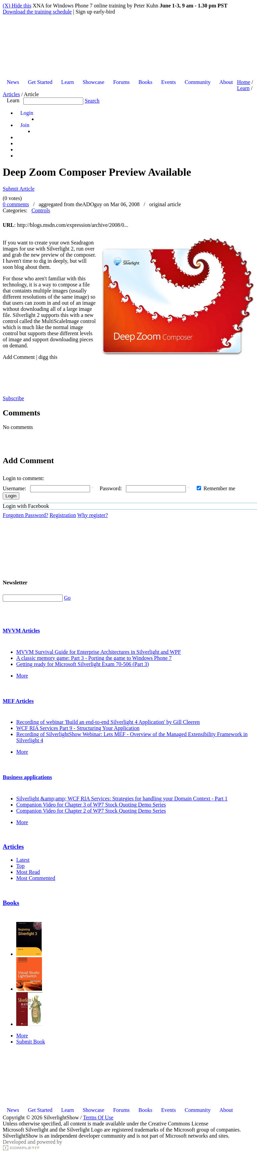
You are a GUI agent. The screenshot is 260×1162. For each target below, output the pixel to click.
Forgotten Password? (25, 515)
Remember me (219, 488)
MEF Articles (18, 701)
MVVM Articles (21, 630)
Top (20, 866)
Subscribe (13, 398)
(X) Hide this (17, 5)
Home (243, 82)
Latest (22, 860)
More (22, 676)
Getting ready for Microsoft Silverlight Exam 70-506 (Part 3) (82, 664)
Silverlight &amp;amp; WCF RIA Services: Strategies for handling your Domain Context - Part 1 (122, 798)
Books (11, 902)
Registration (62, 515)
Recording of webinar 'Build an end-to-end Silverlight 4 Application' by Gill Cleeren (108, 722)
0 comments (16, 204)
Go (67, 598)
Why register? (92, 515)
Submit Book (30, 1042)
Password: (111, 488)
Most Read (28, 872)
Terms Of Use (98, 1117)
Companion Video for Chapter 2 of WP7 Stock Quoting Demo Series (91, 811)
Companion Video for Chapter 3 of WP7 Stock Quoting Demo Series (91, 805)
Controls (40, 210)
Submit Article (19, 189)
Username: (14, 488)
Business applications (27, 777)
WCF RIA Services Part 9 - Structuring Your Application (77, 728)
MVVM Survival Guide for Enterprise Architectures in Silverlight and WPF (98, 652)
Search (92, 101)
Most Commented (35, 878)
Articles (11, 94)
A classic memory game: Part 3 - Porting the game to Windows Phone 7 (94, 658)
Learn (243, 88)
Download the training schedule (37, 12)
